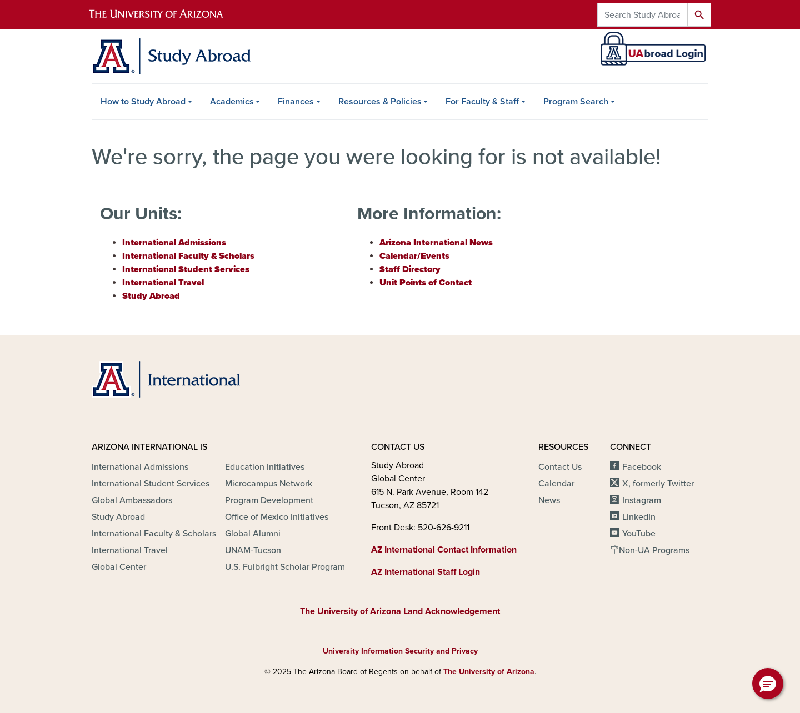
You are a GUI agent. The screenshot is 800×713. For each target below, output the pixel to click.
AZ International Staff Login (425, 572)
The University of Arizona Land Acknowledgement (400, 611)
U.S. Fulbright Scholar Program (285, 567)
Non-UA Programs (654, 550)
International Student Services (150, 483)
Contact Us (560, 467)
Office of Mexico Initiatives (276, 517)
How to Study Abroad (143, 101)
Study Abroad (118, 517)
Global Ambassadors (132, 500)
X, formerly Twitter (658, 483)
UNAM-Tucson (253, 550)
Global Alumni (253, 533)
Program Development (269, 500)
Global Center (119, 567)
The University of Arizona (488, 671)
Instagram (641, 500)
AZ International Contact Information (444, 549)
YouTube (639, 533)
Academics (232, 101)
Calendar (556, 483)
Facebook (641, 467)
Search (699, 15)
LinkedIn (639, 517)
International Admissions (140, 467)
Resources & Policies (380, 101)
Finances (296, 101)
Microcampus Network (268, 483)
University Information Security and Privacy (400, 651)
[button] (767, 683)
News (549, 500)
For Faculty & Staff (482, 101)
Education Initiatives (264, 467)
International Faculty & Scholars (154, 533)
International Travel (130, 550)
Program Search (575, 101)
